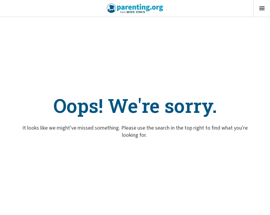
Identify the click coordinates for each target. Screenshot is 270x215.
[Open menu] (261, 8)
